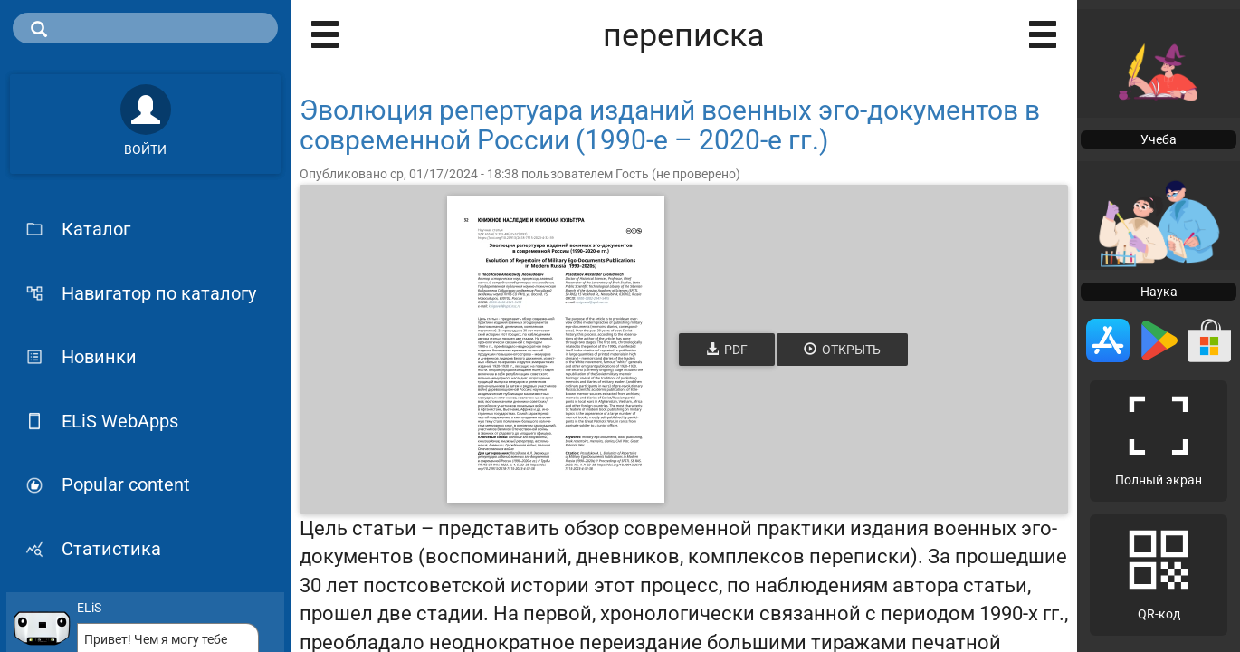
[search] (145, 28)
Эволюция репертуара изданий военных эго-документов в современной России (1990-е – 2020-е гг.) (670, 125)
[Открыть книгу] (555, 349)
